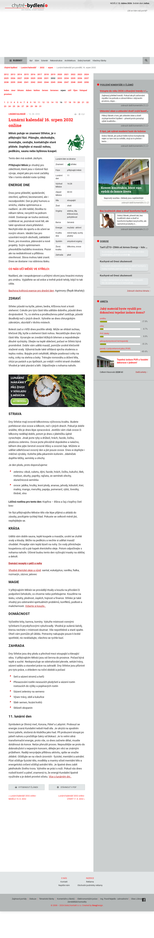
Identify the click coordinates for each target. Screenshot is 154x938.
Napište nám (64, 885)
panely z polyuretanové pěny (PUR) (115, 348)
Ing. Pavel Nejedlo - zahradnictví (114, 899)
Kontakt (64, 882)
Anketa (102, 301)
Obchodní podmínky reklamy (90, 885)
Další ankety (141, 372)
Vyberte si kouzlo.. (35, 606)
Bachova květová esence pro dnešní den (31, 290)
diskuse (103, 241)
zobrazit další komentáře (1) (133, 105)
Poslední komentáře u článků (115, 84)
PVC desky (104, 333)
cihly (102, 326)
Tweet (11, 813)
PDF (82, 114)
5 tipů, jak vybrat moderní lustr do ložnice (123, 131)
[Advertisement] (77, 36)
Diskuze (32, 899)
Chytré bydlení (10, 67)
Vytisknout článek (26, 787)
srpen (50, 67)
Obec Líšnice (136, 899)
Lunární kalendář (28, 67)
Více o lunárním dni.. (60, 776)
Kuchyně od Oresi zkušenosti (116, 261)
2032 (42, 67)
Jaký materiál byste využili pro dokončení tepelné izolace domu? (122, 310)
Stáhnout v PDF (67, 787)
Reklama (90, 882)
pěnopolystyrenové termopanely (114, 341)
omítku (103, 318)
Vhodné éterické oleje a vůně (25, 570)
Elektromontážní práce (87, 899)
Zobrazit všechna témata (138, 291)
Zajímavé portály (19, 899)
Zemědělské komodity (77, 902)
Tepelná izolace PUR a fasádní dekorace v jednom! (132, 361)
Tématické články (46, 899)
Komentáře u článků (66, 899)
